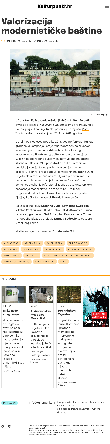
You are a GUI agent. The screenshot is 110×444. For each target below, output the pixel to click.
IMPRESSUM (9, 403)
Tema (61, 306)
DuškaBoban (11, 243)
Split (63, 262)
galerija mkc (32, 243)
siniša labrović (45, 262)
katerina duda (53, 250)
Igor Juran (10, 250)
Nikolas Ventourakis (16, 262)
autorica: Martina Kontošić (38, 361)
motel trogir (12, 256)
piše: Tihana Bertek (11, 371)
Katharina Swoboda (80, 250)
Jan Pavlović (31, 250)
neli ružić (32, 256)
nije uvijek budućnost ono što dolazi (68, 256)
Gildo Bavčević (78, 243)
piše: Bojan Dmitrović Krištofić (67, 384)
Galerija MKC (55, 243)
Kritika (7, 306)
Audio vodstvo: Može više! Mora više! (41, 315)
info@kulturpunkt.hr (42, 402)
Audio (34, 306)
